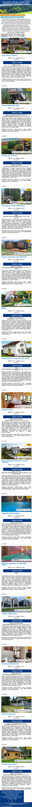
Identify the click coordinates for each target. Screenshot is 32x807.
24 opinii (23, 777)
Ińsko (28, 39)
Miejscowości (21, 15)
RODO (15, 798)
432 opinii (24, 526)
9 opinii (29, 370)
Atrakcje (20, 17)
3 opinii (24, 116)
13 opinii (14, 475)
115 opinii (23, 626)
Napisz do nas (20, 804)
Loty (4, 17)
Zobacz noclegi (17, 63)
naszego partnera (11, 81)
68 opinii (29, 268)
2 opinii (28, 217)
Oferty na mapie (13, 15)
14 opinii (24, 677)
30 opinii (22, 422)
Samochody (12, 17)
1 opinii (23, 167)
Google (3, 792)
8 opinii (23, 66)
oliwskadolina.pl (28, 0)
